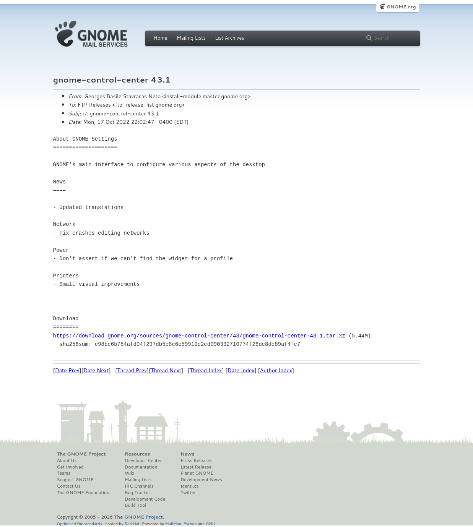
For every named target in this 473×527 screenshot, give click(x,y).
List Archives (229, 37)
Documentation (141, 467)
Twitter (188, 493)
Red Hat (132, 523)
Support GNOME (75, 480)
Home (160, 37)
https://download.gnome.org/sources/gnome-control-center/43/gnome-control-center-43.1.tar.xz (199, 335)
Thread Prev (132, 370)
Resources (137, 454)
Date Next (96, 370)
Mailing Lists (191, 37)
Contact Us (69, 486)
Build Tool (135, 505)
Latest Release (195, 467)
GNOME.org (401, 6)
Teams (64, 473)
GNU (210, 523)
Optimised (66, 523)
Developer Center (143, 460)
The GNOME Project (81, 454)
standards (93, 523)
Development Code (145, 499)
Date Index (241, 370)
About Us (67, 460)
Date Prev (67, 370)
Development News (201, 480)
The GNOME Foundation (83, 493)
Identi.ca (189, 486)
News (187, 454)
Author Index (276, 370)
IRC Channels (139, 486)
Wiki (129, 473)
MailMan (173, 523)
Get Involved (70, 467)
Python (190, 523)
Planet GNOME (196, 473)
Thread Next (166, 370)
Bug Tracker (137, 493)
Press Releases (196, 460)
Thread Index (206, 370)
